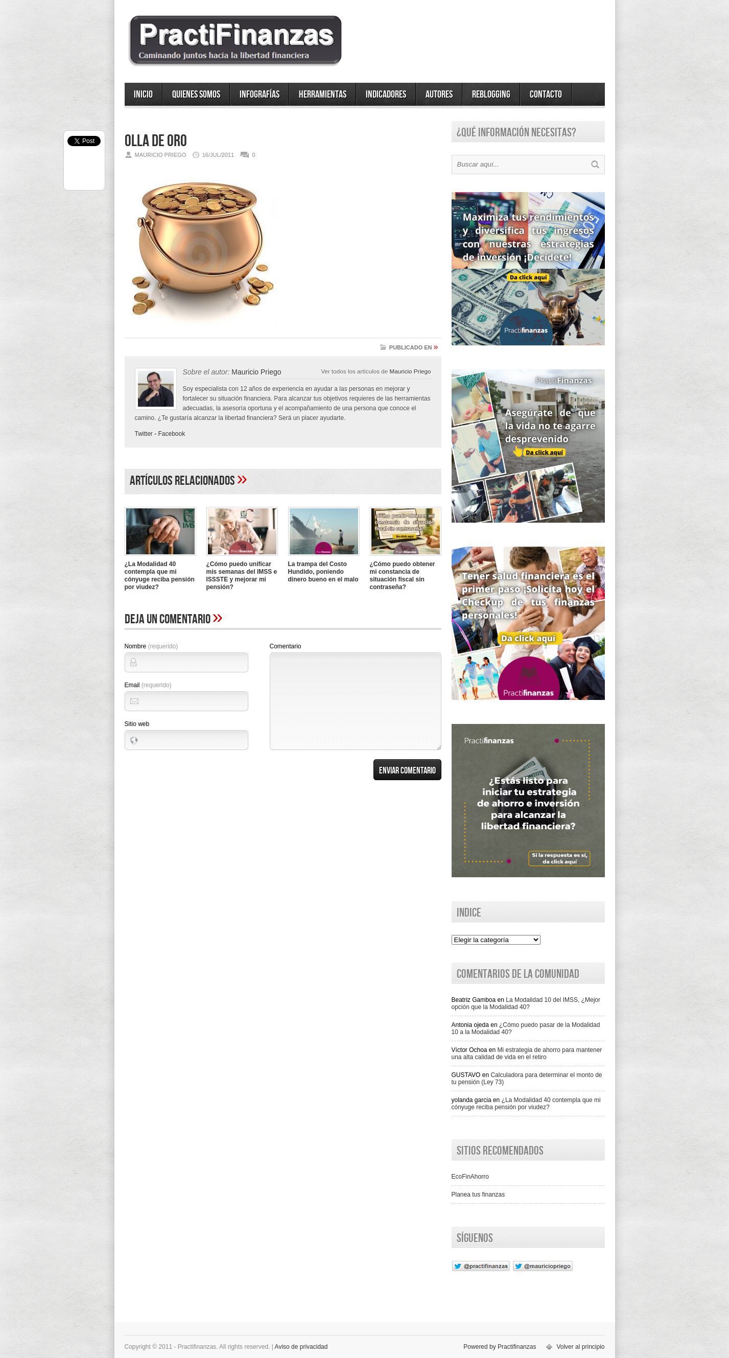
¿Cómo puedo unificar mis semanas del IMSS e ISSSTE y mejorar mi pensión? (241, 575)
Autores (439, 94)
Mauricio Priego (410, 371)
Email (148, 685)
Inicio (143, 94)
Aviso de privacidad (301, 1346)
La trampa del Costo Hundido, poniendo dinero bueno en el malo (323, 571)
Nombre (151, 646)
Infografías (259, 94)
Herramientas (322, 94)
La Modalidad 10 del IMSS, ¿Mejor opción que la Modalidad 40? (526, 1003)
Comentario (285, 646)
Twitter (144, 433)
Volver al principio (580, 1346)
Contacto (546, 94)
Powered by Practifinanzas (499, 1346)
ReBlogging (491, 94)
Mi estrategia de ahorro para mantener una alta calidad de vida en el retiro (527, 1053)
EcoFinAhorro (470, 1176)
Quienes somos (196, 94)
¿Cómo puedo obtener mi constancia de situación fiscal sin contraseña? (402, 575)
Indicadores (386, 94)
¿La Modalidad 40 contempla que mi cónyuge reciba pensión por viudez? (160, 575)
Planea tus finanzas (478, 1194)
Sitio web (137, 724)
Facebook (171, 433)
